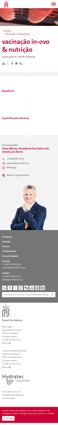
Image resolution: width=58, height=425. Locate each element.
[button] (53, 5)
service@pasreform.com (14, 267)
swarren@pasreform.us (17, 163)
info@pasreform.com (12, 279)
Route (5, 343)
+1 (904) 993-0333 (15, 158)
